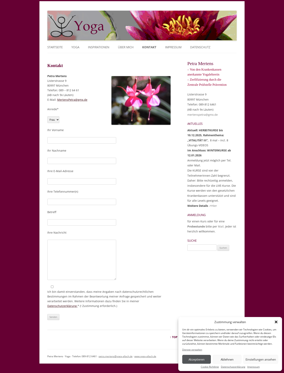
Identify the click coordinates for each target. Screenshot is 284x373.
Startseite (55, 47)
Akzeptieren (197, 359)
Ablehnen (227, 359)
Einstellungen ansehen (261, 359)
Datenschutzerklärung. (62, 306)
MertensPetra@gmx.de (72, 100)
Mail (221, 226)
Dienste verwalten (192, 350)
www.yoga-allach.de (145, 356)
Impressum (253, 367)
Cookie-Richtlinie (210, 367)
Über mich (126, 47)
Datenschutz (200, 47)
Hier (214, 206)
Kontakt (149, 47)
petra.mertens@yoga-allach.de (116, 356)
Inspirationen (98, 47)
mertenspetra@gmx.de (202, 115)
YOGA (75, 47)
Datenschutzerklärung (233, 367)
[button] (276, 322)
